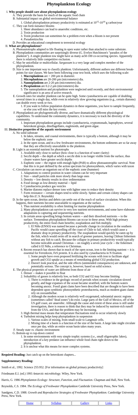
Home (30, 403)
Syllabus (56, 403)
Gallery (84, 403)
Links (108, 403)
